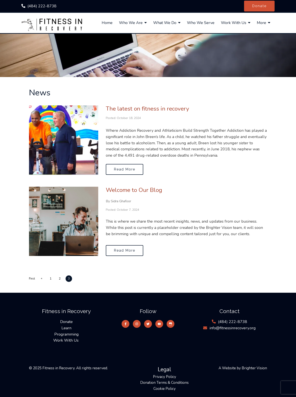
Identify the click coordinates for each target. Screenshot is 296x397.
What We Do (164, 23)
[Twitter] (148, 324)
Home (107, 23)
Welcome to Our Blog (134, 190)
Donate (259, 6)
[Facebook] (125, 324)
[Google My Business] (170, 324)
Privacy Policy (164, 376)
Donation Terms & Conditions (164, 382)
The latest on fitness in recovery (147, 109)
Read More (124, 169)
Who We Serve (200, 23)
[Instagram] (137, 324)
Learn (66, 328)
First (32, 278)
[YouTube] (159, 324)
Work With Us (233, 23)
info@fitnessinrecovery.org (232, 328)
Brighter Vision (254, 368)
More (261, 23)
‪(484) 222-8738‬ (41, 6)
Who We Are (131, 23)
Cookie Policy (164, 388)
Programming (66, 334)
